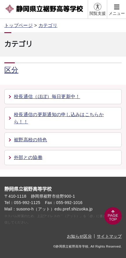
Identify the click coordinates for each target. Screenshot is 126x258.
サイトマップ (109, 236)
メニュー (117, 13)
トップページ (18, 25)
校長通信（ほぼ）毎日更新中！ (47, 96)
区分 (11, 70)
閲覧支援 (98, 13)
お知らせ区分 (79, 236)
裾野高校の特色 (30, 139)
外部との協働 (28, 157)
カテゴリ (48, 25)
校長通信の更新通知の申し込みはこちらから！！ (59, 118)
